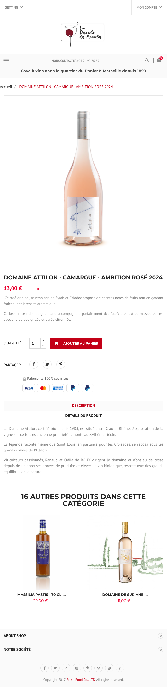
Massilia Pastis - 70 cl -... (41, 594)
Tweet (47, 364)
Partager (33, 364)
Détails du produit (83, 415)
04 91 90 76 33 (88, 61)
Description (83, 405)
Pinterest (60, 364)
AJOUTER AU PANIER (77, 343)
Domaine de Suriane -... (125, 594)
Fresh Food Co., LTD (80, 679)
